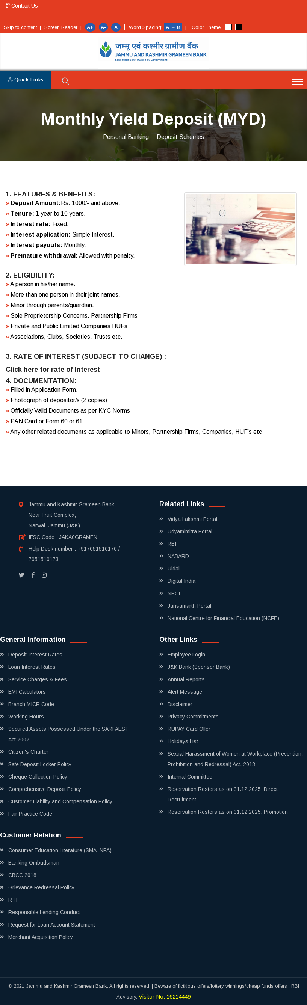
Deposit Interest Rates (35, 655)
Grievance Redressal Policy (41, 887)
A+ (90, 27)
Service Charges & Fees (37, 679)
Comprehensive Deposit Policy (44, 789)
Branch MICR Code (31, 704)
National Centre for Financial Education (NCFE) (223, 618)
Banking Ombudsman (33, 863)
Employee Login (186, 655)
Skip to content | (22, 27)
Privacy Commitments (193, 717)
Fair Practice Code (30, 814)
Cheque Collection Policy (37, 777)
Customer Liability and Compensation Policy (60, 801)
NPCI (174, 593)
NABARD (178, 556)
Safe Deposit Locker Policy (39, 764)
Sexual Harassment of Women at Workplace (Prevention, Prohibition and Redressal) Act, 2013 (235, 759)
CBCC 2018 (22, 875)
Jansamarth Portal (189, 606)
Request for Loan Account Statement (51, 925)
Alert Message (185, 692)
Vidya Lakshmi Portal (192, 519)
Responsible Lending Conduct (44, 912)
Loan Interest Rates (32, 667)
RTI (12, 900)
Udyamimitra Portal (190, 531)
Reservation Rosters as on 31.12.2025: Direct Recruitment (223, 794)
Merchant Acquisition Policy (40, 937)
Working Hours (26, 717)
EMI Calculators (27, 692)
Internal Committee (190, 777)
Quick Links (25, 80)
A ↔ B (174, 27)
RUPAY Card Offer (189, 729)
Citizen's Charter (28, 752)
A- (103, 27)
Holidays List (183, 741)
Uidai (174, 569)
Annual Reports (186, 679)
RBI (172, 544)
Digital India (181, 581)
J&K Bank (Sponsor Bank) (199, 667)
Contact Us (22, 6)
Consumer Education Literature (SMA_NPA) (60, 850)
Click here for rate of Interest (53, 369)
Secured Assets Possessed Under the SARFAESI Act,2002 (67, 734)
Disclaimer (180, 704)
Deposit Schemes (180, 137)
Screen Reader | (63, 27)
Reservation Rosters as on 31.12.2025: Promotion (228, 812)
